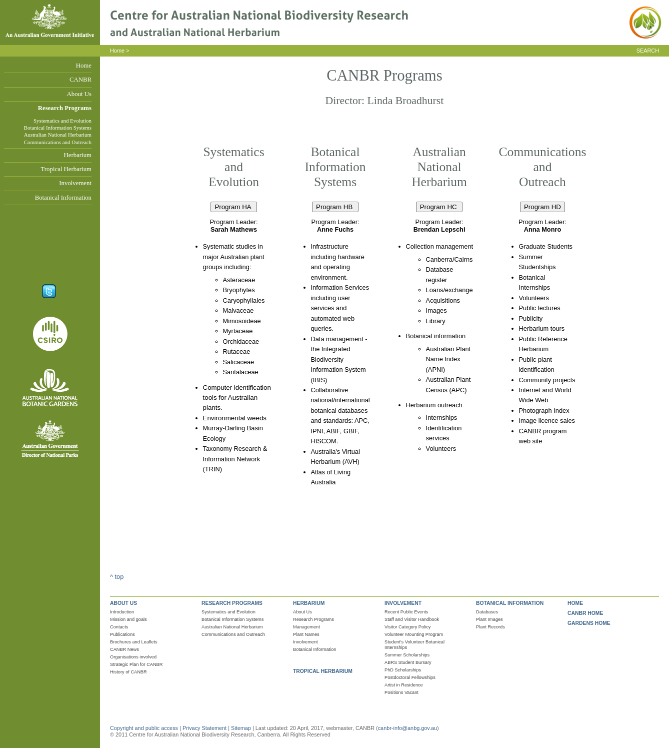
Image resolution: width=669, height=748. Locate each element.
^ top (117, 576)
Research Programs (65, 108)
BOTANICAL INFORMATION (510, 603)
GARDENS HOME (589, 623)
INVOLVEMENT (403, 603)
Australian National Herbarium (58, 135)
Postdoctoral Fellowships (410, 677)
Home (84, 65)
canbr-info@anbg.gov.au (407, 728)
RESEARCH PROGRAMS (232, 603)
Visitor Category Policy (407, 626)
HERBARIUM (308, 603)
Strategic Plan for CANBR (136, 664)
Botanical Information (63, 197)
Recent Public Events (406, 611)
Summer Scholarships (407, 654)
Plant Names (306, 634)
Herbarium (78, 155)
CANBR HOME (585, 613)
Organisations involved (133, 656)
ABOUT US (123, 603)
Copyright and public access (144, 728)
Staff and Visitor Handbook (411, 619)
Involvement (75, 183)
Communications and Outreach (58, 142)
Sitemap (241, 728)
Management (306, 626)
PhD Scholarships (402, 669)
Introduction (122, 611)
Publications (122, 634)
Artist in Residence (403, 684)
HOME (575, 603)
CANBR (81, 79)
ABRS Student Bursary (408, 662)
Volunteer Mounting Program (413, 634)
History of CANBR (128, 671)
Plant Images (489, 619)
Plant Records (490, 626)
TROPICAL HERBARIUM (322, 671)
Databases (487, 611)
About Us (79, 94)
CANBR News (124, 649)
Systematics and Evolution (63, 121)
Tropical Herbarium (66, 169)
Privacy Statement (205, 728)
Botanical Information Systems (58, 128)
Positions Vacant (401, 692)
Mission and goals (128, 619)
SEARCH (647, 51)
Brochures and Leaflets (134, 641)
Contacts (119, 626)
